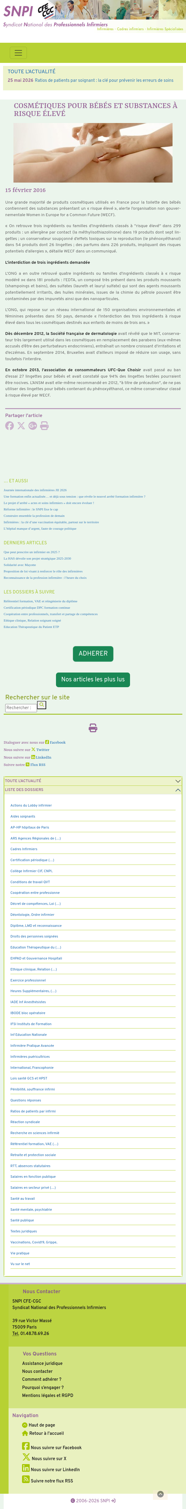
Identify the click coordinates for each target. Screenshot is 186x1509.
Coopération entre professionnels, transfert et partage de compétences (51, 614)
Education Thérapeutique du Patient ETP (31, 627)
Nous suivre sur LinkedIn (51, 1470)
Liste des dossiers (24, 790)
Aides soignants (22, 816)
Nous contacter (37, 1371)
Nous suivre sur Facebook (52, 1448)
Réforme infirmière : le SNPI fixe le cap (31, 509)
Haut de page (38, 1425)
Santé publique (22, 1220)
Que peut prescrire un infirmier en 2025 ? (32, 552)
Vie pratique (19, 1253)
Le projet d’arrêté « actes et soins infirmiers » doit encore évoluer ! (49, 503)
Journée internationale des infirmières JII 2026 (35, 490)
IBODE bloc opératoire (27, 1013)
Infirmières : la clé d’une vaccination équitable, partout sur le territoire (51, 522)
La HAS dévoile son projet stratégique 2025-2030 (37, 558)
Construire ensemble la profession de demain (34, 515)
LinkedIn (41, 758)
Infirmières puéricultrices (30, 1057)
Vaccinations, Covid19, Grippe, (33, 1242)
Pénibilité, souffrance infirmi (32, 1089)
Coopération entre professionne (35, 893)
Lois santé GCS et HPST (28, 1078)
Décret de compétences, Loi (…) (35, 904)
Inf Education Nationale (28, 1035)
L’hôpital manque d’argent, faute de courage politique (40, 528)
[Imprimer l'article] (44, 427)
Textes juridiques (23, 1231)
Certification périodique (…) (32, 860)
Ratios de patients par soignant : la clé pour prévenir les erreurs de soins (104, 80)
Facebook (55, 743)
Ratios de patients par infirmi (33, 1111)
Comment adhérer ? (41, 1379)
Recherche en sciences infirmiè (34, 1133)
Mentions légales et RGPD (47, 1395)
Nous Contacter (41, 1292)
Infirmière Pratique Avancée (32, 1046)
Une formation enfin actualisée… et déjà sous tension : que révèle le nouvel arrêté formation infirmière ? (74, 496)
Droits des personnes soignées (34, 936)
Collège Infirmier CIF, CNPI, (31, 871)
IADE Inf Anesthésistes (28, 1002)
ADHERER (93, 654)
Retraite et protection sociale (33, 1155)
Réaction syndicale (25, 1122)
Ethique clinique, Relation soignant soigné (32, 620)
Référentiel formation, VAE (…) (34, 1144)
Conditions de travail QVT (30, 882)
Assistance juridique (42, 1363)
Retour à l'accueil (43, 1433)
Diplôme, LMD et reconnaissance (36, 926)
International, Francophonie (32, 1068)
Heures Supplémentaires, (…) (33, 991)
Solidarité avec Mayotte (20, 565)
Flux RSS (35, 765)
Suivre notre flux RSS (47, 1481)
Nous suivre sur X (44, 1459)
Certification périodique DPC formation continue (37, 607)
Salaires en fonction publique (33, 1177)
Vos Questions (40, 1354)
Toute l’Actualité (23, 781)
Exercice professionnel (28, 980)
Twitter (40, 750)
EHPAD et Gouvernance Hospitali (36, 958)
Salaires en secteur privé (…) (33, 1188)
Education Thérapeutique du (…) (35, 947)
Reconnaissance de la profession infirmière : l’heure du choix (45, 577)
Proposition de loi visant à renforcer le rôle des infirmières (43, 571)
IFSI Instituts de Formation (30, 1024)
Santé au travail (22, 1199)
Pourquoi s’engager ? (43, 1388)
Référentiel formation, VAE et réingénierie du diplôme (40, 601)
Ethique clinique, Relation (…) (33, 969)
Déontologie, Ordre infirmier (32, 915)
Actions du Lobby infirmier (31, 805)
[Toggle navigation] (18, 53)
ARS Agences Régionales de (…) (35, 838)
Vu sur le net (20, 1264)
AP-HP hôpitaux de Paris (29, 827)
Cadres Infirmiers (23, 849)
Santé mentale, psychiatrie (31, 1210)
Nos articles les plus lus (93, 680)
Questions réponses (25, 1100)
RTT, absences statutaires (30, 1166)
